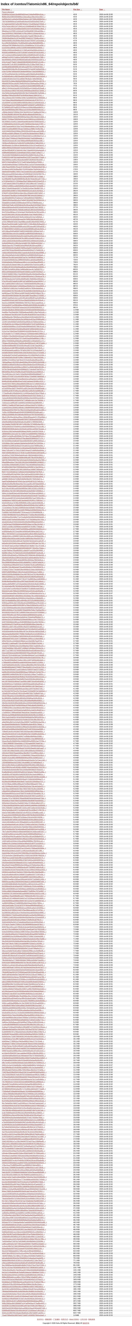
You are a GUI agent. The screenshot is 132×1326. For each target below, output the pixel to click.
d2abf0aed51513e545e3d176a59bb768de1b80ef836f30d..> (24, 827)
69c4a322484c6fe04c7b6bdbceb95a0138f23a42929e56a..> (24, 210)
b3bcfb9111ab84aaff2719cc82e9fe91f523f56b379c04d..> (23, 643)
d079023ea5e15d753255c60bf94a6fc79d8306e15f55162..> (23, 279)
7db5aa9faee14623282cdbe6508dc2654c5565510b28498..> (24, 362)
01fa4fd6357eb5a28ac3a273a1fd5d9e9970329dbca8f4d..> (23, 476)
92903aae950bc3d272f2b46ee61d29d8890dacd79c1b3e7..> (24, 603)
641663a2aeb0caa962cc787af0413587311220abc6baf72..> (24, 350)
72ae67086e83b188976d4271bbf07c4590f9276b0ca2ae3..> (24, 1315)
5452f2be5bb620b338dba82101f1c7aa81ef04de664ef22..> (23, 863)
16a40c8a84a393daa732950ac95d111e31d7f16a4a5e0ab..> (24, 164)
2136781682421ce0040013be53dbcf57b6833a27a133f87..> (24, 1136)
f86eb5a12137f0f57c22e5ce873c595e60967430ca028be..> (23, 31)
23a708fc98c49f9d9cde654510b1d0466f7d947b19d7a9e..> (23, 1110)
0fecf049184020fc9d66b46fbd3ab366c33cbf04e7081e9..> (23, 941)
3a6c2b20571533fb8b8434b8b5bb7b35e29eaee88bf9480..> (24, 1172)
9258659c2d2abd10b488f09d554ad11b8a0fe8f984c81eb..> (23, 14)
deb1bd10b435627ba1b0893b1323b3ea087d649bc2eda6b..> (24, 777)
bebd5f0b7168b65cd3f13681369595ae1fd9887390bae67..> (23, 469)
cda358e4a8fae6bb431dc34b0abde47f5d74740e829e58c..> (24, 1055)
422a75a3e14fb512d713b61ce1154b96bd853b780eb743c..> (24, 26)
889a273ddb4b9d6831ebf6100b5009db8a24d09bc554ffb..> (23, 486)
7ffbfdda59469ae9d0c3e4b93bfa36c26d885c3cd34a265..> (23, 1291)
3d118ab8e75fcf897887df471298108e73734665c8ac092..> (23, 424)
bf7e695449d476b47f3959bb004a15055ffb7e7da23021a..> (23, 467)
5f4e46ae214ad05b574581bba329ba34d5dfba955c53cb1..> (24, 1156)
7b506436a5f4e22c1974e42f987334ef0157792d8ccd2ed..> (23, 38)
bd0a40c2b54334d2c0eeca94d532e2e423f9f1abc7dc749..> (24, 543)
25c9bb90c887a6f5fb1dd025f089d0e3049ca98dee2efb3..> (23, 820)
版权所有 (86, 1323)
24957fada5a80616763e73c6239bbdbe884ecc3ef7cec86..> (24, 126)
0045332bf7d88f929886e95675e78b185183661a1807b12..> (24, 962)
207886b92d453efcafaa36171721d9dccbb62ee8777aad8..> (24, 1089)
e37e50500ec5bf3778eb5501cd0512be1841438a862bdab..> (24, 388)
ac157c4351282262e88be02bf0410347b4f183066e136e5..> (24, 29)
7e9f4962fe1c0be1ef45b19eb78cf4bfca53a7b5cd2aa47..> (23, 1115)
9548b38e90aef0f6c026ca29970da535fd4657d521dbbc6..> (23, 581)
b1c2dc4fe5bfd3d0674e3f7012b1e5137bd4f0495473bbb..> (23, 1182)
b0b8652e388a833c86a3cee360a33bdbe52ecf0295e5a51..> (24, 364)
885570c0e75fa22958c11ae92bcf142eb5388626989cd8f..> (23, 86)
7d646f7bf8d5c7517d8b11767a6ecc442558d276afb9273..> (23, 1256)
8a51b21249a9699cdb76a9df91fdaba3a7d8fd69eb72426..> (23, 1272)
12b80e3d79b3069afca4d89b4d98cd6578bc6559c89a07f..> (24, 457)
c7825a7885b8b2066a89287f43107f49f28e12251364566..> (23, 1094)
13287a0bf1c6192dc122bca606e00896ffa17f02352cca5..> (23, 841)
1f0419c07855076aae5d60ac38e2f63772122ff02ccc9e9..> (23, 753)
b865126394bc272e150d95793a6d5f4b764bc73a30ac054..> (24, 610)
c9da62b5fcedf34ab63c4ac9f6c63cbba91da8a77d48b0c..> (23, 998)
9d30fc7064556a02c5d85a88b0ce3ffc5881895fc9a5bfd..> (23, 846)
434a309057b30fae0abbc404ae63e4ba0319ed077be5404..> (24, 496)
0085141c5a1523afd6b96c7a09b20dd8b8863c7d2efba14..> (24, 1065)
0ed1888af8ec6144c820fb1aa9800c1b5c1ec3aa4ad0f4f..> (23, 1067)
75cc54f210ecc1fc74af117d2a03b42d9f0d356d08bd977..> (23, 374)
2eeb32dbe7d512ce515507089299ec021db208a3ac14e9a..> (24, 853)
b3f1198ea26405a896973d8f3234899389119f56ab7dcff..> (23, 231)
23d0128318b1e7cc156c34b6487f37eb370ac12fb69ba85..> (24, 1141)
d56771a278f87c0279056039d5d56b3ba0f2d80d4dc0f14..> (23, 650)
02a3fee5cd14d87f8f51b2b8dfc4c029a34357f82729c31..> (23, 348)
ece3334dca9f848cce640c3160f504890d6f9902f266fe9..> (23, 48)
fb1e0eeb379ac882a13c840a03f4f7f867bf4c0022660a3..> (23, 195)
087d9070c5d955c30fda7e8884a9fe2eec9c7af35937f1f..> (23, 269)
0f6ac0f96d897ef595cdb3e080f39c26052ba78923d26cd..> (23, 560)
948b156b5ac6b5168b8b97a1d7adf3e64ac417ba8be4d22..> (24, 1303)
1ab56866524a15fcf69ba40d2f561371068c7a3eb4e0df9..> (23, 936)
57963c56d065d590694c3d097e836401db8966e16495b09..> (24, 805)
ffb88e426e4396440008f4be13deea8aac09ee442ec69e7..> (23, 17)
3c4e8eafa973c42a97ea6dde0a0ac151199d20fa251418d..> (24, 355)
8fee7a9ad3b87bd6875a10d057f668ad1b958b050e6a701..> (24, 510)
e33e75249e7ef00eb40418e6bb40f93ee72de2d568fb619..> (24, 71)
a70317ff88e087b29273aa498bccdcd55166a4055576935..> (24, 222)
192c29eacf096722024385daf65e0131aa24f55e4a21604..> (23, 1218)
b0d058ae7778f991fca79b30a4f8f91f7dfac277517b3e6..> (23, 1041)
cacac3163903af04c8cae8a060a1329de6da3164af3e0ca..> (23, 1194)
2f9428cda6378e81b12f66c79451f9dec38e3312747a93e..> (23, 1070)
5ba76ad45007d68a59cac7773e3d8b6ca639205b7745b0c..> (24, 1179)
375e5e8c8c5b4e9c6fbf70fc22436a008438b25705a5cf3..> (23, 770)
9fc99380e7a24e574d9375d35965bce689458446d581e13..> (24, 529)
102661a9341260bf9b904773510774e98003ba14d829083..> (24, 579)
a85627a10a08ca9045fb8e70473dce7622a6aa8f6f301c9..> (23, 436)
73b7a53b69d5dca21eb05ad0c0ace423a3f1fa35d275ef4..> (23, 21)
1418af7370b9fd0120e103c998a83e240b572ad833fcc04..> (23, 646)
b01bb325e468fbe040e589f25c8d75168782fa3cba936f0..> (23, 729)
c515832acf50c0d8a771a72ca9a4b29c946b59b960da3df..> (24, 517)
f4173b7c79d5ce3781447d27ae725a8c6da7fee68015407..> (24, 1201)
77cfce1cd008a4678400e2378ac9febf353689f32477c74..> (23, 438)
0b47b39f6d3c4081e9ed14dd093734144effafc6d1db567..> (23, 1048)
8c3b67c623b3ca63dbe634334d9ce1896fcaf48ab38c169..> (23, 1098)
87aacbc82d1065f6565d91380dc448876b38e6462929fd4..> (24, 815)
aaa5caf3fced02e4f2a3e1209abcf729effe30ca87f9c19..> (22, 920)
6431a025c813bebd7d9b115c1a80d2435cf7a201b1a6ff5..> (23, 265)
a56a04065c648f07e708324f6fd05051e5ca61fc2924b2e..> (23, 191)
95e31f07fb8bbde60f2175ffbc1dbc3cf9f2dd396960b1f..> (22, 1251)
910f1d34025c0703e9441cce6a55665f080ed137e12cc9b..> (24, 426)
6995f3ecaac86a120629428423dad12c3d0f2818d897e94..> (24, 882)
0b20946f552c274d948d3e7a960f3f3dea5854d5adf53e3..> (23, 684)
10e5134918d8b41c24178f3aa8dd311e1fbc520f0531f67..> (23, 822)
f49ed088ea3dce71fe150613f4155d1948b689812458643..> (23, 462)
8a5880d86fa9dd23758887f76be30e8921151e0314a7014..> (24, 667)
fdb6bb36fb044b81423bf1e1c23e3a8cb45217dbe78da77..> (23, 1260)
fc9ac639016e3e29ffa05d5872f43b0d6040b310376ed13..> (23, 1279)
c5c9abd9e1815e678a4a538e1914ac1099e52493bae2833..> (24, 870)
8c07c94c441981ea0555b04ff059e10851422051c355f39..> (23, 488)
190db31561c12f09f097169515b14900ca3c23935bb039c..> (24, 536)
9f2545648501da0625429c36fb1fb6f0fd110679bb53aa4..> (23, 686)
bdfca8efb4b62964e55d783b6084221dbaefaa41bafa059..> (23, 1258)
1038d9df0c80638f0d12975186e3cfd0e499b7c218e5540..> (23, 1237)
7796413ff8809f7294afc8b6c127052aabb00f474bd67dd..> (23, 743)
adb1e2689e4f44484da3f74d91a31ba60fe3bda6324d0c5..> (23, 982)
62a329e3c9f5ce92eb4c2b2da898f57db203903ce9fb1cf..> (23, 877)
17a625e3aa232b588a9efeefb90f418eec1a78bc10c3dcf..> (23, 524)
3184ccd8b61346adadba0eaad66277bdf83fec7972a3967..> (24, 891)
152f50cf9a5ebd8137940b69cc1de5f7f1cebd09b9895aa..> (23, 986)
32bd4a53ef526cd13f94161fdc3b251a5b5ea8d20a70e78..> (23, 558)
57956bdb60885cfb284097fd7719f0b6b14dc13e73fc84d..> (23, 400)
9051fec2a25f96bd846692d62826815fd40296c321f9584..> (23, 715)
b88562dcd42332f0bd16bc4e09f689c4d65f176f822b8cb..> (23, 1287)
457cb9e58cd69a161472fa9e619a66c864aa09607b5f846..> (24, 934)
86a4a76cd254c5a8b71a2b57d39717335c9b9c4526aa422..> (24, 224)
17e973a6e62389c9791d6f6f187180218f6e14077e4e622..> (23, 183)
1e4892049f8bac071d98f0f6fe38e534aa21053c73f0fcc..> (23, 903)
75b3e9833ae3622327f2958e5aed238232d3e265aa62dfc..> (24, 972)
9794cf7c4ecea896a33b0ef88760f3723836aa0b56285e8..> (23, 419)
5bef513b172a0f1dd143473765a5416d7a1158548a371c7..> (24, 136)
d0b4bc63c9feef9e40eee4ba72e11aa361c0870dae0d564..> (24, 484)
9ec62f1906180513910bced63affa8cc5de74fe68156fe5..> (23, 214)
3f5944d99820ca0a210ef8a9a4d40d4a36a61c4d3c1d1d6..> (24, 1208)
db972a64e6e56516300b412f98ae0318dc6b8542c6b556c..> (24, 727)
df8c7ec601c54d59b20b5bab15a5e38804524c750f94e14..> (24, 1063)
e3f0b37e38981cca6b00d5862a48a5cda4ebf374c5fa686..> (23, 186)
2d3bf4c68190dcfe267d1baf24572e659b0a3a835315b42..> (23, 955)
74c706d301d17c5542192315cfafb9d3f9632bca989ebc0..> (23, 1082)
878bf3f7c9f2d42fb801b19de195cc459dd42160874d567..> (23, 193)
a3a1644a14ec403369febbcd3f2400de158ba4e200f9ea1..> (23, 946)
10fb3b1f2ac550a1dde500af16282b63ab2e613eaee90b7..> (23, 970)
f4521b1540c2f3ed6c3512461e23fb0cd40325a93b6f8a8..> (23, 1170)
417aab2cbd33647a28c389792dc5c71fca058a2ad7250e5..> (24, 24)
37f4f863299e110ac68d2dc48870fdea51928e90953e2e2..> (23, 708)
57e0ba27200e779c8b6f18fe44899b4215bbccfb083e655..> (23, 569)
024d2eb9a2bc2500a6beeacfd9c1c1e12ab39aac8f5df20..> (23, 262)
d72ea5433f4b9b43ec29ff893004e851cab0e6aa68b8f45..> (23, 260)
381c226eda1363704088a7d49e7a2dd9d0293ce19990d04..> (24, 98)
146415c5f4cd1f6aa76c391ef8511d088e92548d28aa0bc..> (23, 1151)
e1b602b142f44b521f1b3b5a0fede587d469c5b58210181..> (23, 329)
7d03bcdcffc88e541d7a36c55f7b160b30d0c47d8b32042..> (23, 143)
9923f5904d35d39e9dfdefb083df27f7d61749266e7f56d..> (23, 1117)
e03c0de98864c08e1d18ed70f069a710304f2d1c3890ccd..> (24, 1017)
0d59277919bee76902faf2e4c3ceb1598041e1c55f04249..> (23, 119)
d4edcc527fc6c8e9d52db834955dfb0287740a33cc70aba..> (23, 548)
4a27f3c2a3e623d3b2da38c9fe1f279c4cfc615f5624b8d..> (23, 1132)
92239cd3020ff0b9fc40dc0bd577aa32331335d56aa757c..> (23, 781)
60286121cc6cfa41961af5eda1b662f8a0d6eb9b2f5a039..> (23, 965)
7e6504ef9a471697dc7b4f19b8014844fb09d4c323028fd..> (23, 1241)
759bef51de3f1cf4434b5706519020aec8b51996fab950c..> (23, 731)
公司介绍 (83, 1319)
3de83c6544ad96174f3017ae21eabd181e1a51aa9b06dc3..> (24, 172)
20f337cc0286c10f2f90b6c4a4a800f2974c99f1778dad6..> (23, 527)
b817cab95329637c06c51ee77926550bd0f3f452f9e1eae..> (23, 284)
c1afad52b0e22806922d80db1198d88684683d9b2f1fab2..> (23, 407)
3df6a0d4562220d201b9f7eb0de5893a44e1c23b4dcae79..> (24, 276)
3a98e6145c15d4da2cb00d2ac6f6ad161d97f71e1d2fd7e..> (23, 843)
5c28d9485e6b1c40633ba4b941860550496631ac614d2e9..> (24, 76)
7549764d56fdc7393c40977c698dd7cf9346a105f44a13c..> (23, 648)
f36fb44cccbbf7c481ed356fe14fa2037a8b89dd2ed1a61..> (23, 627)
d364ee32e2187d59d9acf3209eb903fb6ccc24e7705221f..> (23, 619)
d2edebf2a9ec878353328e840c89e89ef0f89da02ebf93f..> (23, 522)
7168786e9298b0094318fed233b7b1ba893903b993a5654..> (24, 1072)
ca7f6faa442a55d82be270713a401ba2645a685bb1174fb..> (23, 338)
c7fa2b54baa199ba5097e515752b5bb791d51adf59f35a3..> (23, 565)
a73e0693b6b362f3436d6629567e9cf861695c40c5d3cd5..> (24, 1122)
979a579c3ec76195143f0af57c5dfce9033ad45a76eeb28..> (23, 1046)
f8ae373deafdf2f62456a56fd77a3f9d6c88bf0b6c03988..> (23, 736)
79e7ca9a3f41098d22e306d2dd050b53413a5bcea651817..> (24, 831)
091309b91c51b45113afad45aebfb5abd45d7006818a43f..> (23, 121)
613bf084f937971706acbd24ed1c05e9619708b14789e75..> (24, 1032)
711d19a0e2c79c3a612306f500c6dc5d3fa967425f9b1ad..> (23, 508)
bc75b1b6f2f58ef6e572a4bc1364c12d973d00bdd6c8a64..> (23, 660)
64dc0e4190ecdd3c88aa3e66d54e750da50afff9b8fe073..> (23, 617)
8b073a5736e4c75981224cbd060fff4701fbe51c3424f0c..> (23, 943)
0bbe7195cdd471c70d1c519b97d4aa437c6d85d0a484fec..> (24, 450)
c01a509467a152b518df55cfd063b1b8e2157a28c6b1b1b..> (24, 102)
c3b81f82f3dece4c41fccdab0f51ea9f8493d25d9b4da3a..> (23, 233)
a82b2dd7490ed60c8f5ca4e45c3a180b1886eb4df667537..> (24, 1206)
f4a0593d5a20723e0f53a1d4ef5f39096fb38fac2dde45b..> (23, 624)
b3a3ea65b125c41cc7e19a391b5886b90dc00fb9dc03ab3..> (24, 1013)
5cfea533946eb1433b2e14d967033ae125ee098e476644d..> (24, 932)
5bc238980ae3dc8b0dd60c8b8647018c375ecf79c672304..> (24, 1265)
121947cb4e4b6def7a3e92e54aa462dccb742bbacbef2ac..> (24, 322)
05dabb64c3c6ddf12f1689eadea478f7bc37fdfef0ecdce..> (23, 203)
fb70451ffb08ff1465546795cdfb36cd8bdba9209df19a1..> (23, 114)
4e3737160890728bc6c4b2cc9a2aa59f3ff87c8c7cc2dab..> (23, 176)
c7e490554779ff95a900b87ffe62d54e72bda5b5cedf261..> (23, 712)
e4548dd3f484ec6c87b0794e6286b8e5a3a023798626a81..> (24, 1106)
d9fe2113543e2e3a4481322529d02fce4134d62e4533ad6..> (24, 88)
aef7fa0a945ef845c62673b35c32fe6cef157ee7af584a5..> (23, 217)
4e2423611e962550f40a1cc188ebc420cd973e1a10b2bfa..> (24, 1289)
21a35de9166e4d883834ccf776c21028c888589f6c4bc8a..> (23, 1158)
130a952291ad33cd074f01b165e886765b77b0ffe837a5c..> (23, 693)
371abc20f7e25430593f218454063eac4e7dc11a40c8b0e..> (24, 1079)
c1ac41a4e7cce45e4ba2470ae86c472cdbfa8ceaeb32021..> (24, 588)
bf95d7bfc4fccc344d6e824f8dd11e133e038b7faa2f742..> (23, 641)
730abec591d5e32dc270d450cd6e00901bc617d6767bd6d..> (24, 343)
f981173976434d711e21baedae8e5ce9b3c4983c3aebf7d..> (24, 534)
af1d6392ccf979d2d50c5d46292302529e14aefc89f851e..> (23, 774)
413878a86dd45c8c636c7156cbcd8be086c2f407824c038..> (24, 665)
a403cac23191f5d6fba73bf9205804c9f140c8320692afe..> (23, 636)
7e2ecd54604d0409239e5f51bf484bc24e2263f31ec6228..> (23, 398)
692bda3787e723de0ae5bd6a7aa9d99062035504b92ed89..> (24, 1222)
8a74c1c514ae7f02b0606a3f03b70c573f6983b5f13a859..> (23, 1267)
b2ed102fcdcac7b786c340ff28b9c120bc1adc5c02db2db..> (23, 503)
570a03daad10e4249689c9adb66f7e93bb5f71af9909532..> (23, 105)
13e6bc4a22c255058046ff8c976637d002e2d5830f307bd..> (23, 860)
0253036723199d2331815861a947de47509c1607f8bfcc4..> (24, 1306)
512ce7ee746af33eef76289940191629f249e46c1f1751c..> (23, 331)
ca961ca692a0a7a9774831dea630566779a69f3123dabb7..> (24, 1244)
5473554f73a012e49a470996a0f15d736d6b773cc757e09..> (24, 546)
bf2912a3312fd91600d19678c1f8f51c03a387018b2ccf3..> (23, 238)
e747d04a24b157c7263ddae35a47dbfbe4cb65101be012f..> (24, 181)
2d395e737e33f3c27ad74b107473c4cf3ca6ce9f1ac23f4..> (23, 360)
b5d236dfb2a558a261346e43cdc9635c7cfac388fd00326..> (23, 739)
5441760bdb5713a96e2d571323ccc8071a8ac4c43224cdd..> (24, 808)
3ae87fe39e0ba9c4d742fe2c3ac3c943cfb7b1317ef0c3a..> (23, 481)
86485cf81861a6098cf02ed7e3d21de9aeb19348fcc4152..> (23, 381)
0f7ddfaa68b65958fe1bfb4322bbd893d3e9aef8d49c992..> (23, 1060)
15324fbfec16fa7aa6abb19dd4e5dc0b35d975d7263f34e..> (23, 443)
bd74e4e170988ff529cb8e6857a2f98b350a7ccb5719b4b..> (23, 1167)
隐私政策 (91, 1319)
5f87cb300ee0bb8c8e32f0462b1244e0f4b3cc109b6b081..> (23, 598)
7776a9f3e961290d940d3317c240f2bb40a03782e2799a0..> (24, 393)
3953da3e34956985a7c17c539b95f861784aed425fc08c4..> (24, 755)
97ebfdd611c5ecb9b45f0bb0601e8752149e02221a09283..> (24, 629)
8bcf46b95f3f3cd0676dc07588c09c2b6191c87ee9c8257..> (23, 1184)
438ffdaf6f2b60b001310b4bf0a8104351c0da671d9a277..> (23, 153)
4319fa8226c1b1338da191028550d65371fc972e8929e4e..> (24, 324)
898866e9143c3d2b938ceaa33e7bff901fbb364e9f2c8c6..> (23, 219)
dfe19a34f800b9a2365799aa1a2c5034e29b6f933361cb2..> (23, 110)
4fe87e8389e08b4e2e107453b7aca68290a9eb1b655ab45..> (24, 453)
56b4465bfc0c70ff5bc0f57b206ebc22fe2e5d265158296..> (23, 817)
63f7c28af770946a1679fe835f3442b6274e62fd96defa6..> (23, 138)
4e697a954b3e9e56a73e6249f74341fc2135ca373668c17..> (24, 974)
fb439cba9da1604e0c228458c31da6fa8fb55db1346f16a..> (23, 1275)
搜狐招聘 (48, 1319)
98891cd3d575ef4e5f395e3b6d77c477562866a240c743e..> (24, 519)
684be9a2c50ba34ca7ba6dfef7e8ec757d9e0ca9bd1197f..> (23, 803)
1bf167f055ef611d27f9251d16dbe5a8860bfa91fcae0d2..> (23, 615)
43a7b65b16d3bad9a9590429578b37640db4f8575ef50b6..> (24, 93)
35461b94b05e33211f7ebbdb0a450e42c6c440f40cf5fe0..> (23, 922)
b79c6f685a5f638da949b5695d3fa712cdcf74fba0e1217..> (23, 948)
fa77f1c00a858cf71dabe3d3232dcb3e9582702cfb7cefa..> (23, 1148)
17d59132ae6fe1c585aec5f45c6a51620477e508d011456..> (24, 879)
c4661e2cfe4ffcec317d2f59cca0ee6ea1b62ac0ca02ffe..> (22, 1010)
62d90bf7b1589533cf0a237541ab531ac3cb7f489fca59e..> (23, 446)
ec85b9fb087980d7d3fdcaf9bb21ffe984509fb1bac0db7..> (23, 1005)
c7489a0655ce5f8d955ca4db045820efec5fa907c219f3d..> (23, 662)
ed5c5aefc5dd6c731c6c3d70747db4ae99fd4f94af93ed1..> (23, 905)
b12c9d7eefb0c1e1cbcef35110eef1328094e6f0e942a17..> (23, 834)
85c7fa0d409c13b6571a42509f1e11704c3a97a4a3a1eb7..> (24, 1103)
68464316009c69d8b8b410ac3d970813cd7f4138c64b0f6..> (24, 574)
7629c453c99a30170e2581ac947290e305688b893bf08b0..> (24, 1270)
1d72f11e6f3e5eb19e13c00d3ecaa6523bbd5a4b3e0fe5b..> (23, 74)
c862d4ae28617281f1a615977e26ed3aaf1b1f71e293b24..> (23, 1146)
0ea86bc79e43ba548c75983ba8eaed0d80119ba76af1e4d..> (24, 312)
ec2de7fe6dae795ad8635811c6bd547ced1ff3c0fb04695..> (23, 550)
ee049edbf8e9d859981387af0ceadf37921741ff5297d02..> (23, 67)
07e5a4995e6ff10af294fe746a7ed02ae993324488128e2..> (23, 474)
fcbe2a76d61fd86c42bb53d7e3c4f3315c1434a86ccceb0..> (23, 812)
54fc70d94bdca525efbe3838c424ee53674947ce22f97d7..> (23, 796)
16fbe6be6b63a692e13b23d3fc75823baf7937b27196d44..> (23, 1029)
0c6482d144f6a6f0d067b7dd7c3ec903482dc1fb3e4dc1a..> (23, 1298)
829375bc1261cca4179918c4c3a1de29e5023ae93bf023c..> (24, 927)
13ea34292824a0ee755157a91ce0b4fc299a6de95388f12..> (24, 1294)
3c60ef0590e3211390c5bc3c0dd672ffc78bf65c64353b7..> (23, 243)
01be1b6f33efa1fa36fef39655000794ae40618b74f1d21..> (23, 653)
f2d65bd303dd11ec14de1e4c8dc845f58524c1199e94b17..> (24, 1232)
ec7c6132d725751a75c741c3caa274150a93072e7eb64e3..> (24, 691)
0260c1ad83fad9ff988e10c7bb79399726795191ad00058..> (23, 1003)
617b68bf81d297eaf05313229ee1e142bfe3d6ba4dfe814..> (23, 107)
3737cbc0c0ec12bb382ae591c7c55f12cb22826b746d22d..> (24, 855)
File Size (76, 9)
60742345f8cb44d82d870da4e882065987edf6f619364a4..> (23, 441)
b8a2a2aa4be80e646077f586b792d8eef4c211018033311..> (24, 634)
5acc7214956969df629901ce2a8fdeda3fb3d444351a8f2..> (23, 1139)
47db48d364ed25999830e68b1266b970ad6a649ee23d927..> (24, 1058)
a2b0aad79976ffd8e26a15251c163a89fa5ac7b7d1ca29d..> (23, 45)
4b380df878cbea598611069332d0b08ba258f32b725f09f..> (23, 1034)
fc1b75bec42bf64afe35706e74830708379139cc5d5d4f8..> (23, 789)
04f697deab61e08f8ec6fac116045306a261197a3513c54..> (23, 1051)
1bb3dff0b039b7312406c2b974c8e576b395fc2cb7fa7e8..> (23, 984)
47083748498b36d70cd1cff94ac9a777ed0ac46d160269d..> (24, 515)
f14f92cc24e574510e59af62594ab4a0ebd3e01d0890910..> (23, 958)
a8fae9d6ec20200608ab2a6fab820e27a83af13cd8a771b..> (23, 1020)
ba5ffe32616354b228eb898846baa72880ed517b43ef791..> (24, 672)
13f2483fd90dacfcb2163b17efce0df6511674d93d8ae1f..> (23, 762)
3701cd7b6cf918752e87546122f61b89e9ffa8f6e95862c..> (23, 700)
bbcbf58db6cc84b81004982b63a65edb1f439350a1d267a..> (24, 60)
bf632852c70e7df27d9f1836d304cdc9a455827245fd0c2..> (23, 491)
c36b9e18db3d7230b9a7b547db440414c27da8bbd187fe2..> (24, 112)
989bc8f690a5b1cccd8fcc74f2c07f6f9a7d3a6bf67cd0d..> (23, 1277)
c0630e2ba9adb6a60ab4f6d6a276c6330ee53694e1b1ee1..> (24, 677)
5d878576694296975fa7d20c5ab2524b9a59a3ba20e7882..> (24, 460)
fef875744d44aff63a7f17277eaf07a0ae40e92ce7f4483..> (23, 162)
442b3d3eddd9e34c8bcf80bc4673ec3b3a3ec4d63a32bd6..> (24, 631)
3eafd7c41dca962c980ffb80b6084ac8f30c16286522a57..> (23, 758)
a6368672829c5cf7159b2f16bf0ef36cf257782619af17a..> (23, 479)
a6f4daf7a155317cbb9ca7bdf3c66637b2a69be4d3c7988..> (23, 57)
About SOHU (74, 1319)
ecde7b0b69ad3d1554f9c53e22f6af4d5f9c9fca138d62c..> (23, 1113)
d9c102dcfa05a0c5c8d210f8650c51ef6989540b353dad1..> (23, 255)
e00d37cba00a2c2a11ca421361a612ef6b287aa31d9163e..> (24, 298)
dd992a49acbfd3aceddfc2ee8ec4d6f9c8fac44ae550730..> (23, 538)
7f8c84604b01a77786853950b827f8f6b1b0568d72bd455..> (23, 960)
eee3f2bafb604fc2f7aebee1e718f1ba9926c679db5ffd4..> (23, 198)
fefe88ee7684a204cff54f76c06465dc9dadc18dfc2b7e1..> (23, 95)
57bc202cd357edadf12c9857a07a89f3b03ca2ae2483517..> (24, 281)
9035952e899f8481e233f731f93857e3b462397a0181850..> (24, 52)
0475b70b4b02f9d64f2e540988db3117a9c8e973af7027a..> (23, 369)
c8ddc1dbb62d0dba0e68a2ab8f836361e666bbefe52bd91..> (24, 241)
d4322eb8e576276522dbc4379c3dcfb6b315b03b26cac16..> (24, 291)
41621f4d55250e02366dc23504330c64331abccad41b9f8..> (24, 131)
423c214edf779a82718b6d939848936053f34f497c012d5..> (23, 62)
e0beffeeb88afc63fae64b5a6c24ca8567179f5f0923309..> (23, 422)
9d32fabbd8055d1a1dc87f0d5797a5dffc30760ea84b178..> (23, 793)
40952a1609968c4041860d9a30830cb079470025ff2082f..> (23, 415)
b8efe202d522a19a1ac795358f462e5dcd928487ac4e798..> (24, 977)
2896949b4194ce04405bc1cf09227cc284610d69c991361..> (24, 367)
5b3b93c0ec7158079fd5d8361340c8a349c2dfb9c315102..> (24, 1036)
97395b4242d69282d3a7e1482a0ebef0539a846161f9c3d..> (24, 448)
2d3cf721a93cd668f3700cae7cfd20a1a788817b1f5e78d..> (23, 129)
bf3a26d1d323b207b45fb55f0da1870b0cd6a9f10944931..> (23, 705)
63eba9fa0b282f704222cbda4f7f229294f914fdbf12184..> (23, 1248)
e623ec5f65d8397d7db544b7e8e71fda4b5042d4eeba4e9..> (24, 150)
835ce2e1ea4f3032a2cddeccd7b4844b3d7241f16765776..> (24, 174)
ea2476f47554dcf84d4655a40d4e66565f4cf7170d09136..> (23, 250)
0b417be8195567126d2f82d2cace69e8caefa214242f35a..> (23, 908)
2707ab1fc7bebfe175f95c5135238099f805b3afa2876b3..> (23, 924)
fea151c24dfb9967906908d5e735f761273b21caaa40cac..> (23, 303)
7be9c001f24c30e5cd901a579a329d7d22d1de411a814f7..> (24, 541)
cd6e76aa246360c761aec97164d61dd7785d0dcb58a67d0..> (24, 167)
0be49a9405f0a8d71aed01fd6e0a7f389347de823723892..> (24, 669)
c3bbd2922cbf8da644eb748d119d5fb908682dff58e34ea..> (23, 791)
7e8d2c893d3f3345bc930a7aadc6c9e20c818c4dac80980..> (24, 253)
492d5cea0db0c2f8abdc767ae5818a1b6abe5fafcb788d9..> (23, 133)
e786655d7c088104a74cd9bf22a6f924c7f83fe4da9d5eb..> (23, 288)
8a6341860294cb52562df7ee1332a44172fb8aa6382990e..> (24, 848)
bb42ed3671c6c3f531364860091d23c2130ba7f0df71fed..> (23, 64)
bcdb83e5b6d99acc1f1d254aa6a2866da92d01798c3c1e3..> (24, 326)
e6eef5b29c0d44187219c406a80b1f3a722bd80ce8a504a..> (24, 734)
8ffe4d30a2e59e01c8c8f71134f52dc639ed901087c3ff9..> (23, 851)
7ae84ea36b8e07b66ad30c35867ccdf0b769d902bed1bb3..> (24, 989)
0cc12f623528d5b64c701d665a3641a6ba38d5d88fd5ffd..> (23, 43)
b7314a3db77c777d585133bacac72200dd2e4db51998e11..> (24, 334)
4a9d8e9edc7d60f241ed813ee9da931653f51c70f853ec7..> (23, 500)
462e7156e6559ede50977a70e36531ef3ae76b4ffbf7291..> (23, 188)
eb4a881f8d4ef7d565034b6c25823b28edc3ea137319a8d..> (24, 353)
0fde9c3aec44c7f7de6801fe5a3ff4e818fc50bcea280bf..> (22, 245)
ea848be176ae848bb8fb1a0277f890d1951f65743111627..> (24, 896)
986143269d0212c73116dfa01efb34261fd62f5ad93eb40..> (23, 577)
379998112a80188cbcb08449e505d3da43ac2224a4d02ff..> (24, 917)
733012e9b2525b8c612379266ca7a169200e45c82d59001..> (24, 979)
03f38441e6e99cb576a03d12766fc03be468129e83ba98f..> (23, 872)
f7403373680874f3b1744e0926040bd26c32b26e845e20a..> (24, 274)
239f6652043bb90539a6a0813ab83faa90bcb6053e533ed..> (24, 236)
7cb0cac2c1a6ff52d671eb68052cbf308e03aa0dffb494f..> (23, 403)
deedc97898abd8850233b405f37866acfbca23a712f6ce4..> (23, 386)
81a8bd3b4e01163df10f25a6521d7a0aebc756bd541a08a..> (24, 772)
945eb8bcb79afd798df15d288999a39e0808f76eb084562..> (23, 801)
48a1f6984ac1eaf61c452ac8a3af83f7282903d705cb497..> (23, 160)
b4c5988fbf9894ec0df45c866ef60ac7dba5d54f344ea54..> (23, 1210)
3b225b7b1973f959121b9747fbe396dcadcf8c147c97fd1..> (23, 910)
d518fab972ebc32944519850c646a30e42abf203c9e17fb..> (23, 658)
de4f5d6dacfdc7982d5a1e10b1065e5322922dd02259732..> (24, 317)
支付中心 (40, 1319)
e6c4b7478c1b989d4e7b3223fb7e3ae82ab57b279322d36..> (24, 929)
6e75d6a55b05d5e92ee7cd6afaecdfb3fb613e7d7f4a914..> (23, 1127)
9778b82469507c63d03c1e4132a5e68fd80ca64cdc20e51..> (24, 229)
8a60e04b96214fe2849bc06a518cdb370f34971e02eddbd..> (24, 41)
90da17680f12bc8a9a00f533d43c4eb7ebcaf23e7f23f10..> (23, 1191)
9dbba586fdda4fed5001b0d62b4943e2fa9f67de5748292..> (23, 207)
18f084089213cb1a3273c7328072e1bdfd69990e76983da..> (24, 434)
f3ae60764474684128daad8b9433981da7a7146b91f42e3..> (24, 384)
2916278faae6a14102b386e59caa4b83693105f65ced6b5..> (24, 696)
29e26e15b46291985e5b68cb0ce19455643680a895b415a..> (24, 703)
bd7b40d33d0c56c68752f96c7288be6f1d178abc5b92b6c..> (24, 357)
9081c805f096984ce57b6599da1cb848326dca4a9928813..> (24, 889)
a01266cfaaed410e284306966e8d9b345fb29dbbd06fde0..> (23, 991)
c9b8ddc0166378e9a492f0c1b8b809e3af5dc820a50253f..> (23, 1186)
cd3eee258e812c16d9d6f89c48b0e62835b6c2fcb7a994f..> (23, 505)
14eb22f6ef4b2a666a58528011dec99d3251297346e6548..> (24, 1229)
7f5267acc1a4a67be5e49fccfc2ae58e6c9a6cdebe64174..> (23, 858)
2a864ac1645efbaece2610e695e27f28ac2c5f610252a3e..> (23, 1022)
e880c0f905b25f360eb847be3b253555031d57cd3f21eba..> (23, 148)
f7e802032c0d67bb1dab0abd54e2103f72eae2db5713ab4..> (24, 157)
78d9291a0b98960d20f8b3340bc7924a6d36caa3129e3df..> (24, 1008)
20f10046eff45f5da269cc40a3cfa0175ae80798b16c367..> (23, 36)
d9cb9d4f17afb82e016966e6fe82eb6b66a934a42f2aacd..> (23, 953)
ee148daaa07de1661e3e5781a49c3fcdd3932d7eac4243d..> (24, 314)
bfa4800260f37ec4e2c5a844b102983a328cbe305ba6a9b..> (24, 1160)
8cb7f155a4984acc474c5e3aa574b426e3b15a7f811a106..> (24, 212)
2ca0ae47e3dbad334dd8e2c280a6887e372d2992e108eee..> (24, 1027)
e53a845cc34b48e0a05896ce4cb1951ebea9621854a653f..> (24, 226)
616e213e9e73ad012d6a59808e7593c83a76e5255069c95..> (24, 1177)
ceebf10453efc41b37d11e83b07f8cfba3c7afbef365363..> (23, 79)
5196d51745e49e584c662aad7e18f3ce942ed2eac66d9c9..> (24, 336)
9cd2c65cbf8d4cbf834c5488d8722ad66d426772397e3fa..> (23, 874)
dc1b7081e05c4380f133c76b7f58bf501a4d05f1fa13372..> (23, 1175)
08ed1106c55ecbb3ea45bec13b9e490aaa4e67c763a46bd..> (24, 417)
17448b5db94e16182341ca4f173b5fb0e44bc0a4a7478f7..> (23, 124)
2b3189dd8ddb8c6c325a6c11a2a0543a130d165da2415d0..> (24, 1225)
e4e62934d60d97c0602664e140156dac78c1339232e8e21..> (24, 596)
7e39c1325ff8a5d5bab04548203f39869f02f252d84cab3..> (23, 412)
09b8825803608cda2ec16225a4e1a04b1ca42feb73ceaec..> (24, 429)
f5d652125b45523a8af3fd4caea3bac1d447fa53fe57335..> (23, 689)
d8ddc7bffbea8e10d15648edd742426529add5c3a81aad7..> (24, 748)
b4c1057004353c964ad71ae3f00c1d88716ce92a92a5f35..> (24, 681)
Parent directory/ (8, 12)
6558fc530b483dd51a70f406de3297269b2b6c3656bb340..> (24, 555)
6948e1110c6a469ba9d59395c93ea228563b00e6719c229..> (24, 1189)
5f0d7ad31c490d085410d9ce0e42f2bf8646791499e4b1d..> (23, 1144)
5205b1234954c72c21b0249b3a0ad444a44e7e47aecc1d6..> (24, 760)
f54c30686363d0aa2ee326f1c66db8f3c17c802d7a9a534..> (23, 562)
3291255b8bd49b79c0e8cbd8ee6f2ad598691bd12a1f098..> (24, 829)
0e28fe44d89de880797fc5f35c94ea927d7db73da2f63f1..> (23, 345)
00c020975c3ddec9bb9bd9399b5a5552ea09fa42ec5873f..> (24, 81)
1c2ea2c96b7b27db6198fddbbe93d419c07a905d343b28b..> (24, 1246)
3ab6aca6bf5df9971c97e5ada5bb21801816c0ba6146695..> (24, 584)
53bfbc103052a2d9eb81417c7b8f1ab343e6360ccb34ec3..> (24, 50)
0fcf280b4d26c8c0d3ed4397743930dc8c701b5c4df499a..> (23, 886)
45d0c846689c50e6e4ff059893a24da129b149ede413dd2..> (24, 117)
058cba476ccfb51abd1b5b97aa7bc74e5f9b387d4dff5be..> (23, 257)
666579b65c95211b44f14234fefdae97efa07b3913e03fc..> (23, 1296)
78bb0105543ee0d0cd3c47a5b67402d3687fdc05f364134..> (24, 200)
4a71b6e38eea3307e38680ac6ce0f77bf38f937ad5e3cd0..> (23, 867)
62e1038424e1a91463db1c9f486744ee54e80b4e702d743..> (24, 767)
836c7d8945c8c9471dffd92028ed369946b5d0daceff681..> (23, 1301)
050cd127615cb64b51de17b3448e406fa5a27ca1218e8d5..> (24, 655)
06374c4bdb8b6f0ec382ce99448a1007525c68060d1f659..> (24, 600)
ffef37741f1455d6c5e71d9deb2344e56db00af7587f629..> (23, 472)
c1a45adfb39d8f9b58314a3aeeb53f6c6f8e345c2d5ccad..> (23, 1024)
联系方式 (64, 1319)
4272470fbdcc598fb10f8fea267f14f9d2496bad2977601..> (23, 784)
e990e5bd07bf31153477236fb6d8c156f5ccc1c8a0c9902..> (23, 639)
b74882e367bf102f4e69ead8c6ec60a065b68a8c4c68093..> (24, 267)
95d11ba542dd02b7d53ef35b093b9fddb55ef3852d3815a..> (24, 717)
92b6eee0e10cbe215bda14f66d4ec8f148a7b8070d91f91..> (23, 1129)
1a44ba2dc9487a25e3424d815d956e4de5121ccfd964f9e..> (24, 1120)
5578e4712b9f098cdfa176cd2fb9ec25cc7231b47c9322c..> (23, 996)
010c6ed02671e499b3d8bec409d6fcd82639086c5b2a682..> (24, 305)
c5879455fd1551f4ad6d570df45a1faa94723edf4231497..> (23, 248)
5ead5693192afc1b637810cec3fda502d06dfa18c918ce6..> (23, 300)
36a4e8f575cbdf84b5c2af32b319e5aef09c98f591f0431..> (23, 1084)
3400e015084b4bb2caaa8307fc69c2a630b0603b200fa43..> (24, 1163)
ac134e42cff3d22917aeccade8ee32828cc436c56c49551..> (23, 1053)
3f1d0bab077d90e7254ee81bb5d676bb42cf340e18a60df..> (23, 1044)
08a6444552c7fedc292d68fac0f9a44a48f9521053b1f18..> (23, 1015)
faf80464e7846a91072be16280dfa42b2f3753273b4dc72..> (23, 396)
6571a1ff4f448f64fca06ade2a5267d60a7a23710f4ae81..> (23, 1086)
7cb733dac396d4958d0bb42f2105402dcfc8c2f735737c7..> (23, 100)
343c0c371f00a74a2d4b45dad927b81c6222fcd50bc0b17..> (24, 1096)
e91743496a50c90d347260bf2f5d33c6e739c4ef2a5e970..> (23, 786)
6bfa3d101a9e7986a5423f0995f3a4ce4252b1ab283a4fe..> (23, 591)
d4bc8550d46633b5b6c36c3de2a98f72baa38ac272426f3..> (24, 295)
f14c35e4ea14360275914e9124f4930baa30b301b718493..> (24, 91)
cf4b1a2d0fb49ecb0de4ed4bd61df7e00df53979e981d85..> (23, 1263)
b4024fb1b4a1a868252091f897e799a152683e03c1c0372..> (24, 605)
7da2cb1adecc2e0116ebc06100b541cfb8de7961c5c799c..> (24, 1239)
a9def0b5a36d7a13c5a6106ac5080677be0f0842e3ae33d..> (24, 722)
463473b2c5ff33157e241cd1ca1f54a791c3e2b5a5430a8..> (23, 1253)
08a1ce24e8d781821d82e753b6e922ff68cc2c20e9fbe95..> (23, 951)
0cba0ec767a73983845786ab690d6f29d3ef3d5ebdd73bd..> (24, 798)
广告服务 (56, 1319)
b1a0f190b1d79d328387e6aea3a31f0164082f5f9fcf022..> (23, 307)
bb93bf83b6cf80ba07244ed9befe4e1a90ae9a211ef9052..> (23, 379)
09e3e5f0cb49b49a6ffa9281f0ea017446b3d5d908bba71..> (23, 779)
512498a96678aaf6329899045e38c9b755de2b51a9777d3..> (24, 179)
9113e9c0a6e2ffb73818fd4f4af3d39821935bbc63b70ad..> (23, 586)
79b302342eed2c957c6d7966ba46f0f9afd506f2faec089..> (23, 141)
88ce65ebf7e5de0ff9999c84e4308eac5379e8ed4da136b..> (23, 865)
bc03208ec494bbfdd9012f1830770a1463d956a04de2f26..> (23, 465)
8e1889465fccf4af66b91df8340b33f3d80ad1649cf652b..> (23, 698)
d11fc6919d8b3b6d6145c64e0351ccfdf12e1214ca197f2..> (23, 884)
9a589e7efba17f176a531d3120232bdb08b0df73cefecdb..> (23, 553)
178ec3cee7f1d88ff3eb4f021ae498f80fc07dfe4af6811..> (22, 1165)
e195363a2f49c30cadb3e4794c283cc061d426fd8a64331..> (24, 836)
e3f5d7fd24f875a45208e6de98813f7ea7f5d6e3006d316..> (23, 1234)
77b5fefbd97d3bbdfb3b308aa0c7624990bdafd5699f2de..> (23, 1091)
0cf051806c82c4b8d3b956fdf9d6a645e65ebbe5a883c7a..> (23, 1220)
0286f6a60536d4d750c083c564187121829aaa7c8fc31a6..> (24, 1310)
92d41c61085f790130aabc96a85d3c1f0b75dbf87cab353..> (23, 1313)
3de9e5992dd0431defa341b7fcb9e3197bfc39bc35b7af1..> (23, 719)
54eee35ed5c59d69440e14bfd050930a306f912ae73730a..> (24, 741)
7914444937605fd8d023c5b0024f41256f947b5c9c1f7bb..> (23, 155)
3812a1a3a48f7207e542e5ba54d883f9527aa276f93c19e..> (23, 498)
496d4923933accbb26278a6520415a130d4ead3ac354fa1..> (24, 83)
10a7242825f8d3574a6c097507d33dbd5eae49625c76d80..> (24, 1074)
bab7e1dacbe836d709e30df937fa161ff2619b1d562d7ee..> (23, 679)
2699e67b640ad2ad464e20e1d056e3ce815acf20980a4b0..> (24, 319)
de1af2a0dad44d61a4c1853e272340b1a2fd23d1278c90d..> (24, 824)
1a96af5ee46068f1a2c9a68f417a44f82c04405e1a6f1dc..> (23, 1213)
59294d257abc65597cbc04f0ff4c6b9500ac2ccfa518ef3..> (23, 994)
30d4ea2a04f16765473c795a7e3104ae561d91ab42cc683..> (24, 410)
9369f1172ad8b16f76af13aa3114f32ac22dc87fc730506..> (23, 405)
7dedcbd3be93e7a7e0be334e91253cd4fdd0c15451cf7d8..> (24, 1198)
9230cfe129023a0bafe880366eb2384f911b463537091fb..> (23, 431)
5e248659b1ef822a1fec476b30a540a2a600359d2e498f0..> (23, 913)
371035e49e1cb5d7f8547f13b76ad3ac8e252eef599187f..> (23, 1215)
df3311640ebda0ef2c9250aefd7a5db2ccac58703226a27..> (23, 272)
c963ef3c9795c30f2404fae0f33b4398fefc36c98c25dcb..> (23, 1284)
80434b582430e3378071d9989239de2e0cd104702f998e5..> (24, 612)
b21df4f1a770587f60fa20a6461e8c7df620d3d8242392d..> (23, 455)
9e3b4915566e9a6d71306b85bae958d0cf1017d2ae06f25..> (24, 286)
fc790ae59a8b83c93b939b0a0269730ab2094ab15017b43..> (24, 1077)
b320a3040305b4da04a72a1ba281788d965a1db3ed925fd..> (24, 1001)
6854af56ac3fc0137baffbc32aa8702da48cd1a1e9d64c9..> (23, 372)
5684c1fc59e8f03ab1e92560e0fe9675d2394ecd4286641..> (23, 493)
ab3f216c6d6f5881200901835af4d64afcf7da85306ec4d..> (23, 1227)
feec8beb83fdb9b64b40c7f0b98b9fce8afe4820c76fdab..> (23, 724)
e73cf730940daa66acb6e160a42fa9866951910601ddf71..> (23, 608)
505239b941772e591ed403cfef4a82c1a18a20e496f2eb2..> (23, 915)
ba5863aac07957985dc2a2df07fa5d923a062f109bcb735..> (23, 293)
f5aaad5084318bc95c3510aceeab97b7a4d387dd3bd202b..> (24, 69)
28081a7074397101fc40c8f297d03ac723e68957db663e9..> (24, 376)
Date (101, 9)
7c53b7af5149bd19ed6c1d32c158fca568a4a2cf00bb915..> (23, 751)
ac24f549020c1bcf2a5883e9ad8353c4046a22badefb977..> (23, 1125)
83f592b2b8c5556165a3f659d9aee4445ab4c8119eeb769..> (24, 1196)
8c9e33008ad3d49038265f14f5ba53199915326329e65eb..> (24, 839)
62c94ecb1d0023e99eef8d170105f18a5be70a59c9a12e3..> (24, 169)
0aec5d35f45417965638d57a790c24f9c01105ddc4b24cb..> (24, 33)
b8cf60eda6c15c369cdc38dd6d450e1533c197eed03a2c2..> (24, 145)
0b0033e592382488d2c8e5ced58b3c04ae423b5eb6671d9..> (24, 1308)
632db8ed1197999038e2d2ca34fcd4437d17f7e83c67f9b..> (23, 1282)
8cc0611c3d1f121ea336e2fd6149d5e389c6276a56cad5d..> (24, 1134)
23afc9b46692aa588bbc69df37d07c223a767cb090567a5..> (24, 901)
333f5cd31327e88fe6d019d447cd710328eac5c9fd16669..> (23, 898)
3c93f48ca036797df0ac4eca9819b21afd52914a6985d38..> (23, 391)
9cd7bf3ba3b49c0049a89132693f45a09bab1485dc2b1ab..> (24, 1101)
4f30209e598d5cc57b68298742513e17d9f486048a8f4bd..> (23, 746)
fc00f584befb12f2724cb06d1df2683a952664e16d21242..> (23, 531)
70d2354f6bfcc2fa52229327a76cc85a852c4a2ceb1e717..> (23, 1108)
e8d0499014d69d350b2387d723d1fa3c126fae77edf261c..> (23, 674)
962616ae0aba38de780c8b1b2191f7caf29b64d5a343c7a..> (24, 593)
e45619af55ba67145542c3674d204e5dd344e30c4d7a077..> (24, 967)
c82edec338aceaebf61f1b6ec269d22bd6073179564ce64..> (24, 1153)
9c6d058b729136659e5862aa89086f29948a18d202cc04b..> (24, 893)
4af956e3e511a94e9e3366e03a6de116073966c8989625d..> (24, 19)
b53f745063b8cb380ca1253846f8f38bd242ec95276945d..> (23, 622)
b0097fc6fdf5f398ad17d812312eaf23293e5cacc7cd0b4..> (23, 572)
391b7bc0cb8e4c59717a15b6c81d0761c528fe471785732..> (24, 810)
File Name (6, 9)
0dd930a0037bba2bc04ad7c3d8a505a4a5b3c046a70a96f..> (24, 939)
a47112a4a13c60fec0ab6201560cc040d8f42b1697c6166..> (24, 55)
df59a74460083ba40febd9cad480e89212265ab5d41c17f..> (23, 341)
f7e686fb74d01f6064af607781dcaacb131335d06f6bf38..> (23, 512)
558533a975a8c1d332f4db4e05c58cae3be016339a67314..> (24, 205)
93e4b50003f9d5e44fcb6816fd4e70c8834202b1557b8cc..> (23, 1203)
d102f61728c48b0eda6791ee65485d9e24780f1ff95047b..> (23, 567)
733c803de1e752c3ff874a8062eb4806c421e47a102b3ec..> (24, 1039)
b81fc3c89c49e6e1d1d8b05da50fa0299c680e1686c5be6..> (24, 765)
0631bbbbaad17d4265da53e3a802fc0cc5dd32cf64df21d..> (23, 710)
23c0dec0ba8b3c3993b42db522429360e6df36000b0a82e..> (24, 310)
